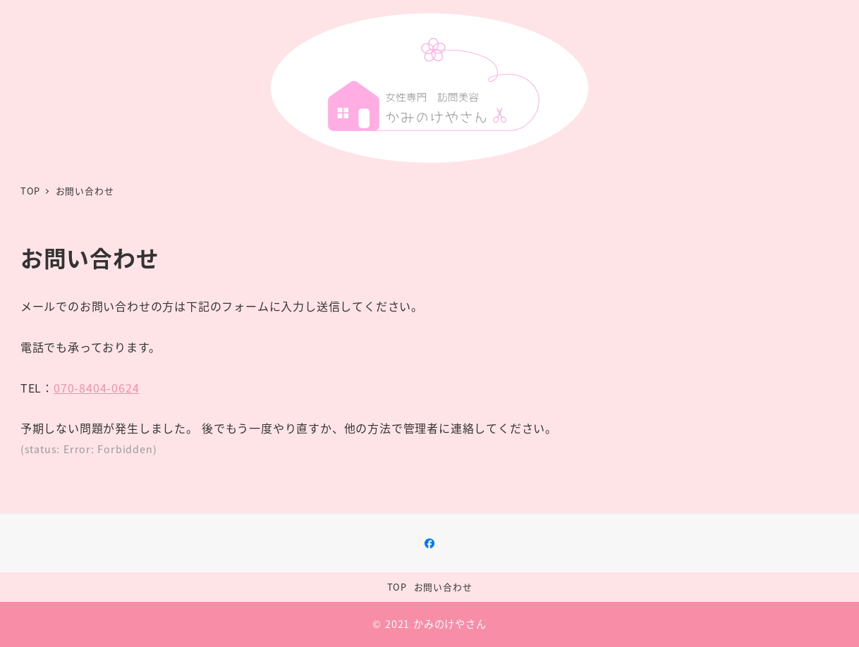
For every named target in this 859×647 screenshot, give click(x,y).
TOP (397, 586)
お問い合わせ (443, 586)
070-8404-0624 (96, 387)
